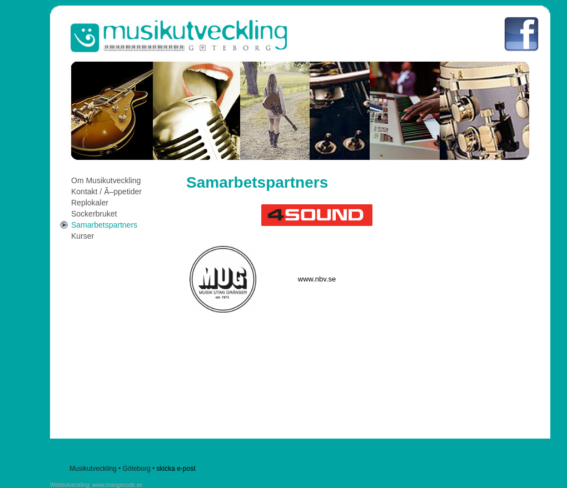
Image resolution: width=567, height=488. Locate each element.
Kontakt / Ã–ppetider (106, 191)
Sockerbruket (94, 213)
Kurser (82, 236)
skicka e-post (175, 468)
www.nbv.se (317, 279)
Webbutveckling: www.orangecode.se (96, 485)
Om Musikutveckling (106, 180)
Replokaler (89, 202)
